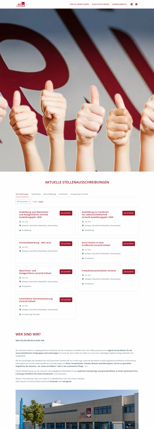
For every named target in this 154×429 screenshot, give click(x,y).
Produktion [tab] (63, 194)
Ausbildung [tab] (36, 194)
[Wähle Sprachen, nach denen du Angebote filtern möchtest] (23, 201)
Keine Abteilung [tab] (49, 194)
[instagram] (136, 4)
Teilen (40, 201)
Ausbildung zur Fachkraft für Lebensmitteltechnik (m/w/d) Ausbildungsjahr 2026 (97, 214)
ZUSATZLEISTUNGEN (100, 4)
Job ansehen (66, 213)
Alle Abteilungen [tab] (22, 194)
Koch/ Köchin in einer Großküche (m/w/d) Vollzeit (96, 243)
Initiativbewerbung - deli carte (35, 242)
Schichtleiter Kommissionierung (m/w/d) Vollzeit (36, 300)
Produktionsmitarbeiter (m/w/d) (99, 270)
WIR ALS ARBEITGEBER (79, 4)
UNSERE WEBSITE (119, 4)
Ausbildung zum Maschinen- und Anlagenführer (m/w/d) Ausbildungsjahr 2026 (34, 214)
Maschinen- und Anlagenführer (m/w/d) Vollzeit (35, 272)
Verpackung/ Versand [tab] (79, 194)
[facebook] (132, 4)
